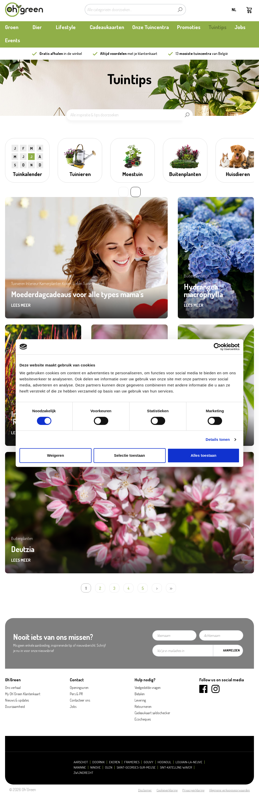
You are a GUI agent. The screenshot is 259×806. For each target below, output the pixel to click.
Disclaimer (145, 790)
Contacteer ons (80, 700)
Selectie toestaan (129, 455)
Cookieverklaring (167, 790)
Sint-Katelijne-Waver (176, 767)
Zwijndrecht (83, 772)
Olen (108, 767)
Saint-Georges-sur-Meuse (136, 767)
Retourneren (143, 706)
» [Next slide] (136, 192)
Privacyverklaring (193, 790)
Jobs (73, 706)
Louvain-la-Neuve (189, 762)
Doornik (98, 762)
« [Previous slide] (123, 192)
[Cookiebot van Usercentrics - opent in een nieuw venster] (217, 347)
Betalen (140, 694)
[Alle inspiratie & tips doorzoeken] (123, 114)
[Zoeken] (180, 9)
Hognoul (164, 762)
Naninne (80, 767)
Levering (140, 700)
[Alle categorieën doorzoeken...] (129, 9)
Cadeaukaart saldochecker (152, 713)
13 (193, 53)
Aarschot (81, 762)
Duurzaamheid (15, 706)
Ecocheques (143, 719)
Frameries (131, 762)
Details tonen (218, 439)
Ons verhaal (13, 687)
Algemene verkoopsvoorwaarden (229, 790)
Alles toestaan (204, 455)
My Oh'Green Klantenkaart (22, 694)
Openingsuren (79, 687)
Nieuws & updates (17, 700)
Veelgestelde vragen (148, 687)
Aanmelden (231, 650)
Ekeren (114, 762)
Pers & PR (76, 694)
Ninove (95, 767)
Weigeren (55, 455)
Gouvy (148, 762)
